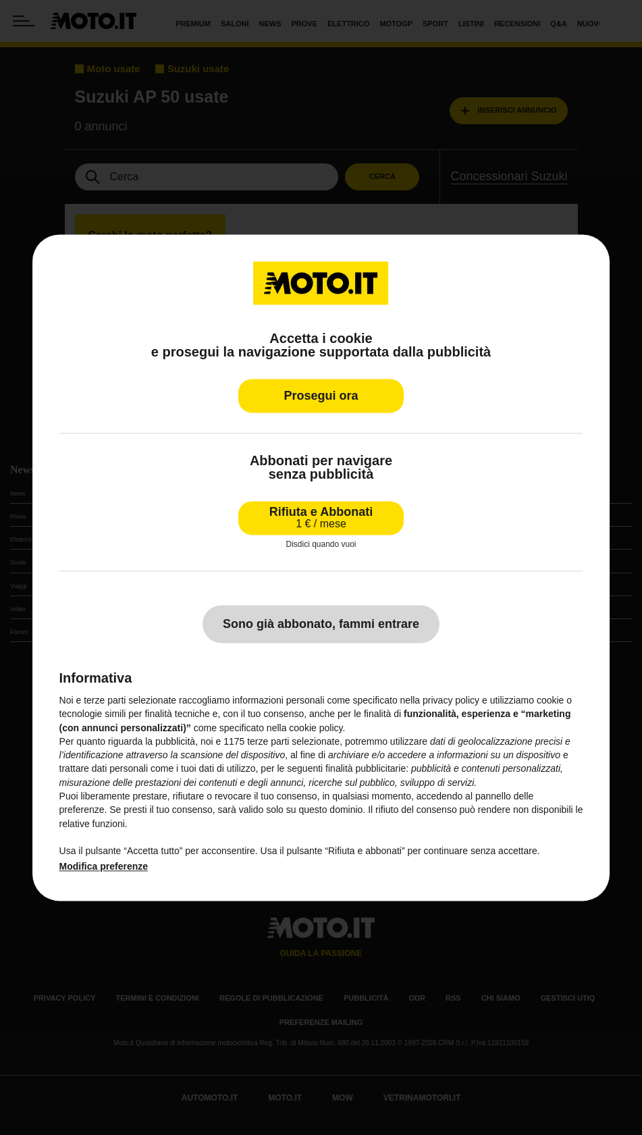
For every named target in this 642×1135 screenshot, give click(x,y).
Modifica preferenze (103, 866)
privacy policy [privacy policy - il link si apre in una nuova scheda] (451, 700)
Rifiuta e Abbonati (321, 517)
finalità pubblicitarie (365, 769)
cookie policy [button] (315, 727)
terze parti (268, 741)
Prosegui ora (321, 395)
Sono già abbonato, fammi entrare (321, 624)
